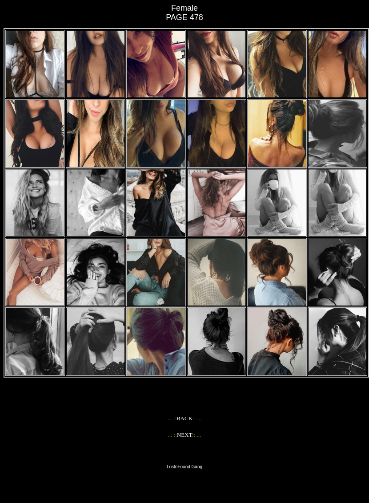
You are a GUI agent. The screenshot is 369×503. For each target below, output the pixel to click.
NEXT (184, 434)
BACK (184, 418)
